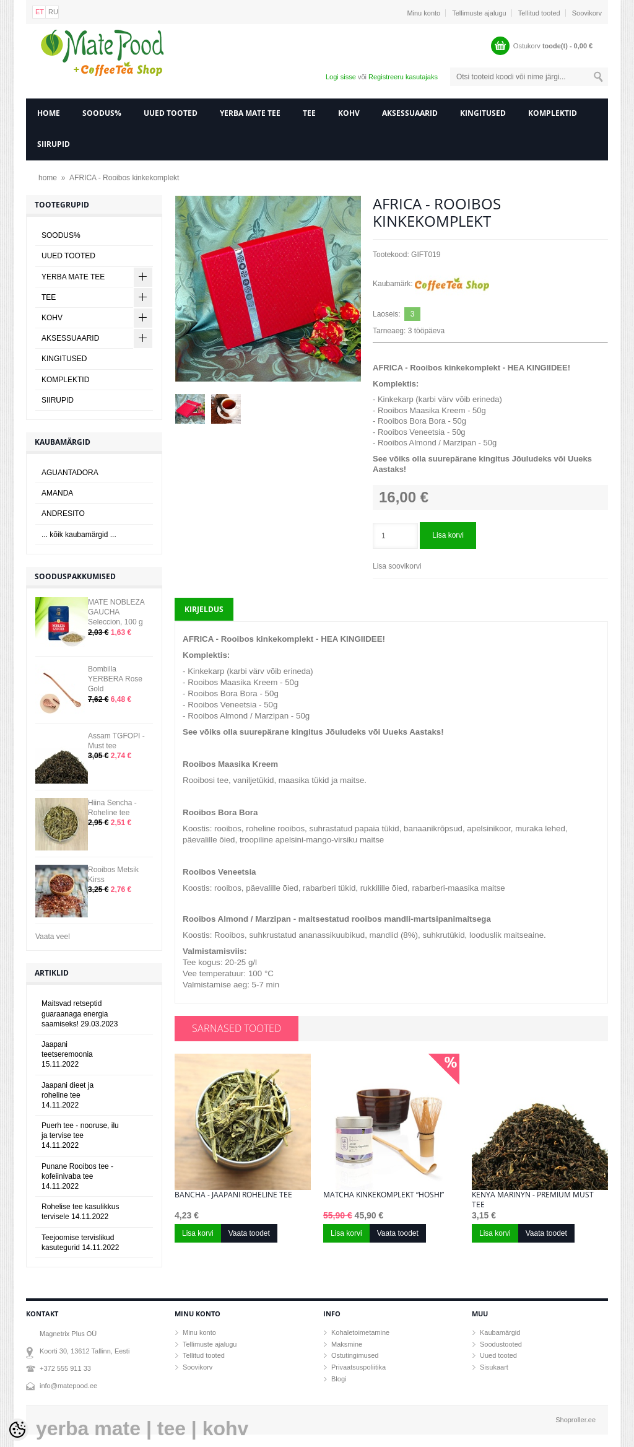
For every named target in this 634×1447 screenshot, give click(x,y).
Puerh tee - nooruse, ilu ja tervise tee (80, 1135)
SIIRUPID (53, 144)
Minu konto (423, 13)
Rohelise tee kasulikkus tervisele (80, 1211)
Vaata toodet (249, 1233)
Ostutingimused (354, 1355)
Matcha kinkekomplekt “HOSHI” (383, 1195)
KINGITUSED (483, 113)
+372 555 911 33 (65, 1368)
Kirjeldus (204, 609)
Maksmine (346, 1344)
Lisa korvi (448, 535)
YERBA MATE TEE (250, 113)
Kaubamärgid (500, 1332)
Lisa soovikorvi (397, 566)
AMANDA (57, 493)
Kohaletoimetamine (360, 1332)
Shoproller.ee (575, 1419)
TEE (309, 113)
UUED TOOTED (171, 113)
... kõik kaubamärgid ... (78, 534)
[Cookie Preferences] (17, 1430)
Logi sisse (341, 77)
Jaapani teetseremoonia (67, 1054)
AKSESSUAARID (410, 113)
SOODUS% (101, 113)
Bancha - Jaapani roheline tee (233, 1195)
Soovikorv (587, 13)
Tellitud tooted (539, 13)
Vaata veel (52, 936)
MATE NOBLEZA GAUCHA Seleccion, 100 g (116, 612)
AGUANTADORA (69, 472)
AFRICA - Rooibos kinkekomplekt (124, 177)
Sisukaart (494, 1367)
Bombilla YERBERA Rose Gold (115, 679)
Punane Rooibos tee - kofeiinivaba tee (77, 1176)
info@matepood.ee (68, 1385)
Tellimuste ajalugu (479, 13)
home (48, 113)
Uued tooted (498, 1355)
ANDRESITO (63, 513)
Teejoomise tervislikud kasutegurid (80, 1242)
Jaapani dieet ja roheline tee (67, 1095)
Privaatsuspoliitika (358, 1367)
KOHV (349, 113)
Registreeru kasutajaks (403, 77)
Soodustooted (501, 1344)
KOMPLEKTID (552, 113)
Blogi (338, 1379)
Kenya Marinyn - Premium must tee (533, 1200)
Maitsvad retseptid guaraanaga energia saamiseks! (79, 1013)
